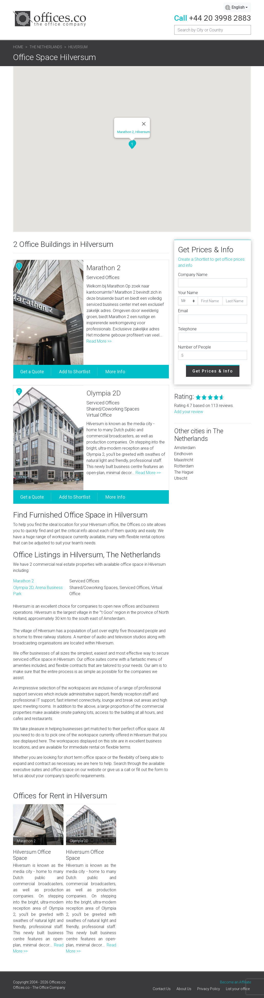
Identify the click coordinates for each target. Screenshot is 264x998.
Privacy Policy (208, 989)
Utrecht (180, 478)
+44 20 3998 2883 (220, 18)
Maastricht (183, 460)
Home (18, 47)
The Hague (183, 472)
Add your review (188, 411)
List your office (238, 989)
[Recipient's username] (212, 30)
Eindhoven (183, 453)
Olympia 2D (103, 393)
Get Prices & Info (212, 371)
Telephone (187, 329)
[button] (132, 145)
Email (183, 310)
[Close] (144, 124)
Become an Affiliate (235, 982)
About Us (184, 989)
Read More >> (99, 341)
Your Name (188, 292)
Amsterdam (184, 447)
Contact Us (162, 989)
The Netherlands (45, 47)
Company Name (192, 274)
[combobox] (237, 7)
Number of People (194, 347)
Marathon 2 (103, 268)
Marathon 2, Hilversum (133, 132)
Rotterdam (184, 466)
